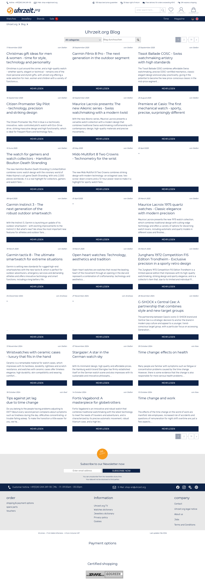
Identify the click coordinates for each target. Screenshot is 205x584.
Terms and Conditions (184, 524)
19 (191, 40)
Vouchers (11, 511)
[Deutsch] (192, 18)
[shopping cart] (194, 10)
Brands (40, 18)
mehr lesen (36, 88)
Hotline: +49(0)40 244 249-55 (20, 3)
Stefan (64, 48)
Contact (178, 503)
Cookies (98, 521)
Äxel (197, 346)
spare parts (12, 507)
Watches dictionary (103, 509)
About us (178, 514)
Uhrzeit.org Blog (102, 32)
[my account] (181, 10)
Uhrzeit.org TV (101, 505)
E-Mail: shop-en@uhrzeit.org (46, 3)
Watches (11, 18)
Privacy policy (101, 517)
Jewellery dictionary (104, 513)
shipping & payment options (20, 503)
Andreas (63, 296)
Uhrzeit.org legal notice (185, 509)
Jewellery (26, 18)
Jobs (176, 519)
